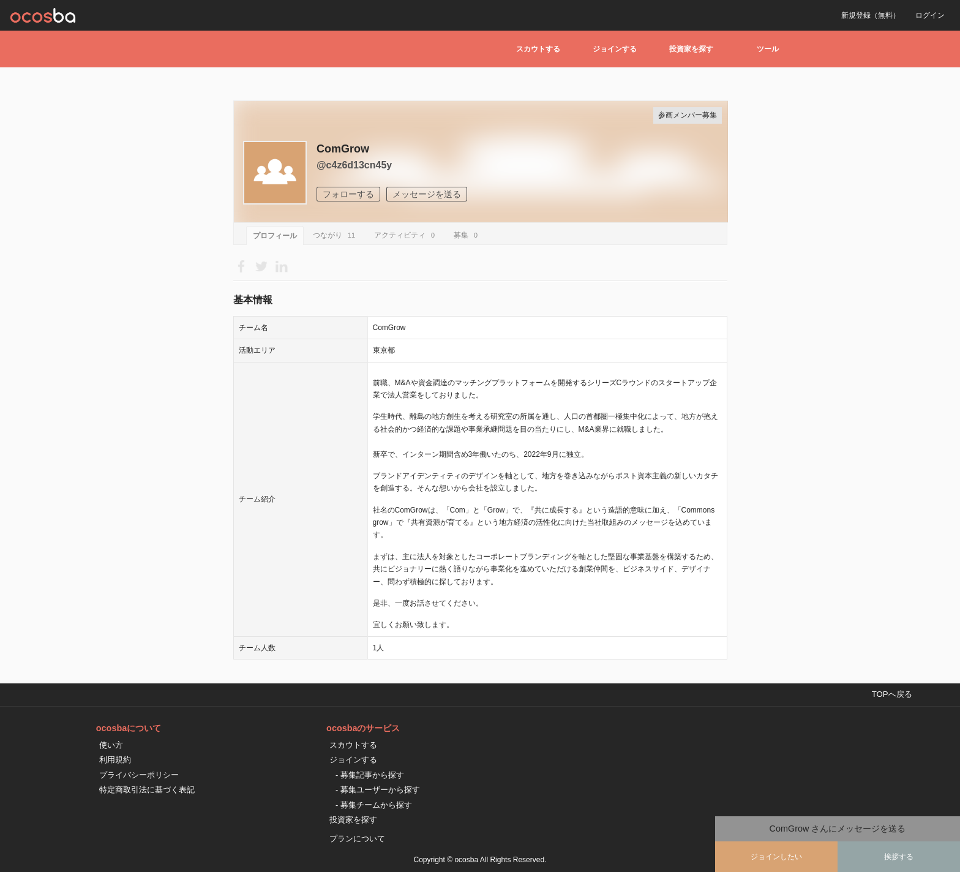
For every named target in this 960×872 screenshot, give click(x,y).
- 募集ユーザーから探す (378, 789)
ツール (768, 49)
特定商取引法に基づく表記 (147, 789)
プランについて (357, 838)
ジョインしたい (776, 856)
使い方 (111, 745)
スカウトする (538, 49)
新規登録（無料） (870, 15)
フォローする (348, 194)
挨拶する (898, 856)
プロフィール (275, 235)
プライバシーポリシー (139, 775)
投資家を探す (691, 49)
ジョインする (615, 49)
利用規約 (115, 759)
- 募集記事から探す (370, 775)
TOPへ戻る (892, 694)
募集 (467, 235)
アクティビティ (406, 235)
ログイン (930, 15)
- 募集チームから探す (374, 805)
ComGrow (343, 149)
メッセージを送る (426, 194)
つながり (336, 235)
